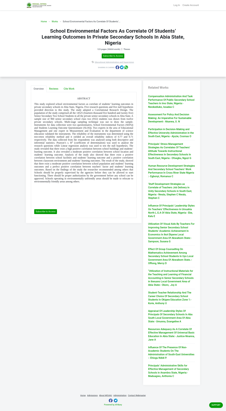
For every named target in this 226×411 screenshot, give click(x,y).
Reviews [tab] (53, 88)
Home (44, 21)
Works (55, 21)
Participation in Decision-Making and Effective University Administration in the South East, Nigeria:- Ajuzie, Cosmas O (171, 133)
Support (216, 405)
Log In (176, 5)
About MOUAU (105, 395)
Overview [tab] (39, 88)
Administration (120, 395)
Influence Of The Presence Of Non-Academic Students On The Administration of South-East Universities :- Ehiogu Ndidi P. (171, 352)
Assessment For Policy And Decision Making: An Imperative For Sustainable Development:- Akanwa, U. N (169, 118)
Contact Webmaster (137, 395)
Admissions (92, 395)
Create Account (191, 5)
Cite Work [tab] (69, 88)
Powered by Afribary (113, 404)
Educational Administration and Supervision (114, 62)
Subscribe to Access (113, 56)
